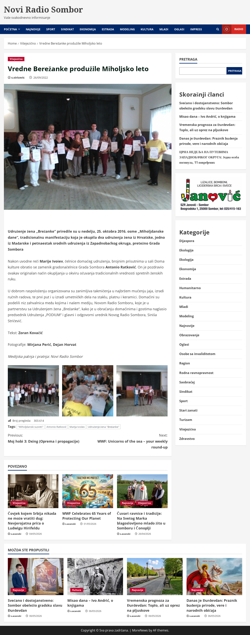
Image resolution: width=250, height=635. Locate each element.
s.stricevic (18, 77)
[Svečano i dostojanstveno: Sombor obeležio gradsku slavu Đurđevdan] (35, 576)
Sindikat (67, 29)
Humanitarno (190, 288)
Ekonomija (88, 29)
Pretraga (188, 59)
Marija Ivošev (77, 427)
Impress (196, 29)
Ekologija (186, 250)
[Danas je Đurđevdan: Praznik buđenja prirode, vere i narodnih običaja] (214, 576)
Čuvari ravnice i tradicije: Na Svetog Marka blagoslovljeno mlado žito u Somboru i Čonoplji (141, 521)
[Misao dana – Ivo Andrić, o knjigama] (95, 576)
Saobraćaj (187, 382)
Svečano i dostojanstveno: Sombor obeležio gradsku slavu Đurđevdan (35, 605)
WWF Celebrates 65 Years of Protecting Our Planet (86, 516)
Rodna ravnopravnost (196, 373)
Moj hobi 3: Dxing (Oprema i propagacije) (48, 438)
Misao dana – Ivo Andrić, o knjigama (207, 116)
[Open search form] (217, 29)
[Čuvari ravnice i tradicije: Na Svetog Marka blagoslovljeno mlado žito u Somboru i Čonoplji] (142, 491)
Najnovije (33, 29)
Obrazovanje (189, 335)
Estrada (108, 29)
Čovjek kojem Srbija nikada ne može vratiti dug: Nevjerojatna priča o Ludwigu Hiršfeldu (32, 521)
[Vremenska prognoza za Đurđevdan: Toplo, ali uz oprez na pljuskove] (155, 576)
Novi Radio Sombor (43, 9)
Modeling (127, 29)
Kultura (147, 29)
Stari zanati (188, 410)
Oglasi (179, 29)
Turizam (185, 420)
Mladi (163, 29)
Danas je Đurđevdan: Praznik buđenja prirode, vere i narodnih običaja (212, 605)
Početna (10, 29)
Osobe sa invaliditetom (197, 354)
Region (184, 363)
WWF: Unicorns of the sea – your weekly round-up (128, 440)
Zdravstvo (187, 439)
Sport (50, 29)
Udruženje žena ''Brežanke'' (103, 427)
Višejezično (16, 59)
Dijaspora (186, 241)
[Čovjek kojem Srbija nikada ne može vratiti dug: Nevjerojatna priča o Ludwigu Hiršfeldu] (33, 491)
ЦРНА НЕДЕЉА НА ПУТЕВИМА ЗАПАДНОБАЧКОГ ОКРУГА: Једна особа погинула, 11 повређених (209, 157)
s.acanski (16, 533)
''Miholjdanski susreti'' (30, 427)
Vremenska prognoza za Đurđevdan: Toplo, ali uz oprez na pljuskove (153, 605)
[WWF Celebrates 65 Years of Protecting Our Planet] (87, 491)
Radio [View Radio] (232, 29)
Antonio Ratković (56, 427)
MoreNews (140, 630)
